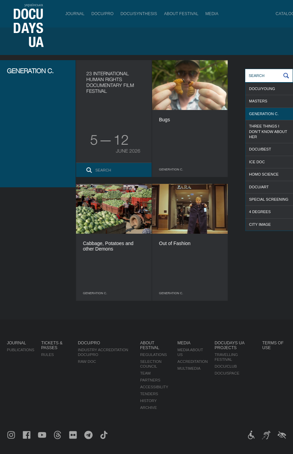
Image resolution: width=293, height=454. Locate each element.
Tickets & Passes (52, 345)
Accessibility (154, 387)
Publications (20, 350)
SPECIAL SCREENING (269, 199)
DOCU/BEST (260, 149)
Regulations (153, 355)
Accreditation (193, 361)
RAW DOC (87, 361)
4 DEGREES (260, 212)
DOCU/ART (259, 187)
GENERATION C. (264, 114)
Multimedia (189, 368)
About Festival (181, 13)
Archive (148, 408)
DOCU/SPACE (227, 373)
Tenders (149, 394)
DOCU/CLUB (226, 366)
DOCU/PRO (102, 13)
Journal (74, 13)
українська (33, 5)
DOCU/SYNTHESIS (139, 13)
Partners (150, 380)
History (148, 401)
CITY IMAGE (260, 224)
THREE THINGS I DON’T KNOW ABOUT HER (268, 131)
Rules (47, 355)
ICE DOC (257, 162)
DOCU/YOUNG (262, 89)
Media (211, 13)
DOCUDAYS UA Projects (229, 345)
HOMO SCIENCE (264, 174)
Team (145, 373)
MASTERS (258, 101)
